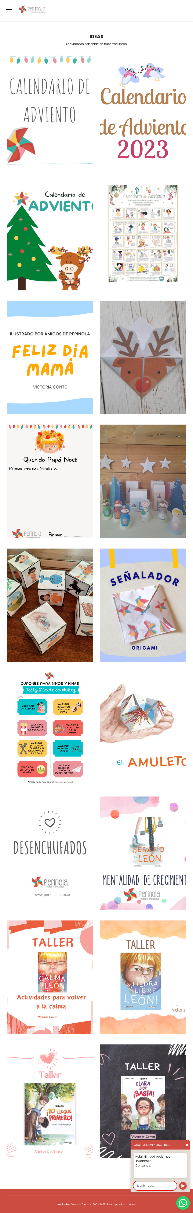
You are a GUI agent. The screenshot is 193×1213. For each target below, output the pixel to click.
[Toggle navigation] (9, 10)
